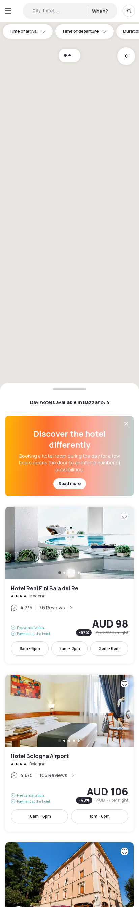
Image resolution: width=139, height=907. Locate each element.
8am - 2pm (69, 648)
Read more (70, 483)
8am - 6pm (30, 648)
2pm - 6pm (109, 648)
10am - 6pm (39, 816)
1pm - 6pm (100, 816)
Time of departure (84, 31)
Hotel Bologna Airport (69, 753)
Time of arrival (27, 31)
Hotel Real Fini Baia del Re (69, 585)
